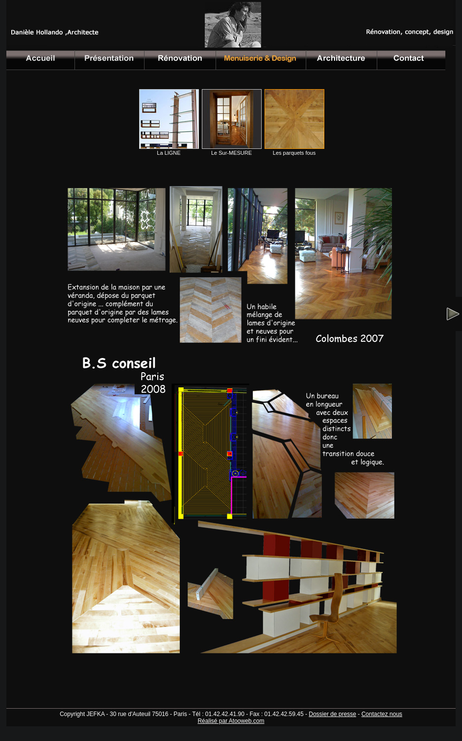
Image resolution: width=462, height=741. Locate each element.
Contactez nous (382, 714)
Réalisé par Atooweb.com (230, 720)
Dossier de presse (332, 714)
